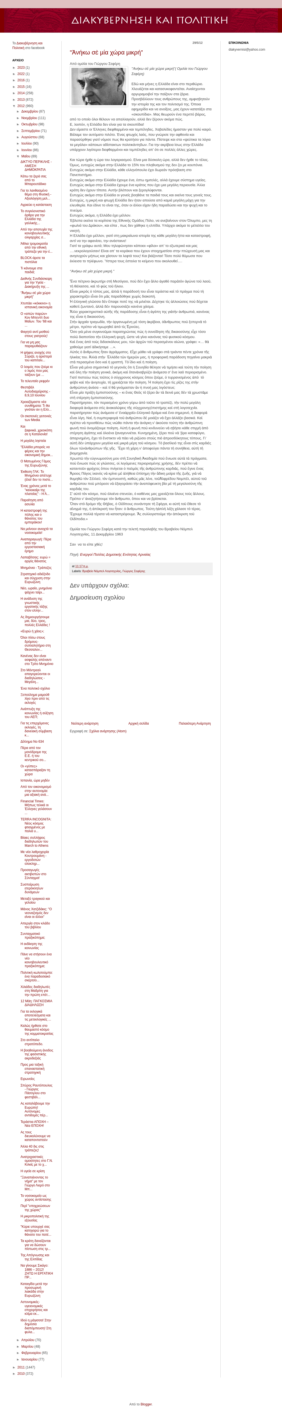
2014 (22, 93)
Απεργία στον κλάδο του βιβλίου (35, 925)
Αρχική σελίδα (138, 723)
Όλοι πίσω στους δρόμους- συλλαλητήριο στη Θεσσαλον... (36, 643)
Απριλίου (28, 1340)
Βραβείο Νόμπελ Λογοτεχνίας (101, 571)
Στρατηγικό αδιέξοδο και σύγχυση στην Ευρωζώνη (35, 578)
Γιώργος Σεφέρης (133, 571)
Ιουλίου (27, 143)
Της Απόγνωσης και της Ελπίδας (35, 1257)
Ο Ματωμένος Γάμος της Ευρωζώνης (36, 463)
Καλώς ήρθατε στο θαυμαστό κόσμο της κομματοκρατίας (37, 1030)
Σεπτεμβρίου (31, 131)
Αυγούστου (29, 137)
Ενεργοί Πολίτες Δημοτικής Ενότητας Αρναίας (115, 554)
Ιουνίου (27, 150)
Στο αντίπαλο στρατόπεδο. (32, 1042)
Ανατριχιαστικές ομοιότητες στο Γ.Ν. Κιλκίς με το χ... (37, 1161)
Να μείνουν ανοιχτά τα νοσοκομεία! (37, 531)
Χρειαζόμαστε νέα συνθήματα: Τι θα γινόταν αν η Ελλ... (36, 406)
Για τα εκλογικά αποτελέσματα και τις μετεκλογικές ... (36, 1015)
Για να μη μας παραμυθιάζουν (34, 344)
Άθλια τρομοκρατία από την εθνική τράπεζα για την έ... (37, 247)
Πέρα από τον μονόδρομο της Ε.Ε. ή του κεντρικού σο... (34, 754)
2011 (22, 1367)
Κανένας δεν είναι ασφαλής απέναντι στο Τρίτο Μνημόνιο (37, 660)
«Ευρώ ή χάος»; (32, 631)
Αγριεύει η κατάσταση (36, 205)
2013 (22, 100)
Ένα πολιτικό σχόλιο (35, 688)
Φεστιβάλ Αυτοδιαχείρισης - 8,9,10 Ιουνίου (35, 391)
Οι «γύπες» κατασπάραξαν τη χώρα (35, 770)
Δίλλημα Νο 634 (32, 741)
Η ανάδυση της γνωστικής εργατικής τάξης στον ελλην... (34, 604)
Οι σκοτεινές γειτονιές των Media (36, 418)
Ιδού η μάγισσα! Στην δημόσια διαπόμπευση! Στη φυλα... (36, 1326)
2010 (22, 1374)
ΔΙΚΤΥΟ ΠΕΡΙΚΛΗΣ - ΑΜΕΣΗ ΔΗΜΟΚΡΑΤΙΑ (36, 166)
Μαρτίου (27, 1346)
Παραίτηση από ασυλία (32, 502)
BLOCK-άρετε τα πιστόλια (33, 260)
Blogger (146, 1404)
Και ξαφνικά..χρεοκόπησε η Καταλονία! (36, 430)
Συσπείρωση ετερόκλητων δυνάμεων (32, 888)
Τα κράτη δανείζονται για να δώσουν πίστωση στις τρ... (36, 1245)
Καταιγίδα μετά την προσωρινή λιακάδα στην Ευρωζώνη (34, 1290)
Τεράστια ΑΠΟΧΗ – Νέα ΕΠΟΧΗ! (34, 1124)
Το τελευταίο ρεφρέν (35, 381)
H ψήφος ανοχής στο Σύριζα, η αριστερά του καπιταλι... (36, 356)
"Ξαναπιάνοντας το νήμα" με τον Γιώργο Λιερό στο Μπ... (35, 1183)
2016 (22, 80)
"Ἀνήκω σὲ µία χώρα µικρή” (106, 52)
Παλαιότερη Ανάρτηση (195, 723)
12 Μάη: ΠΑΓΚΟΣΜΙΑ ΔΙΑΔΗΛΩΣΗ (36, 1003)
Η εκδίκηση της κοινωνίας (31, 946)
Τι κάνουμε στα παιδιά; (31, 270)
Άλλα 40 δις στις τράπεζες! (32, 1148)
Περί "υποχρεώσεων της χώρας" (35, 1208)
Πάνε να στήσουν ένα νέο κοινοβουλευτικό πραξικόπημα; (36, 960)
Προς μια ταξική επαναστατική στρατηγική (32, 1068)
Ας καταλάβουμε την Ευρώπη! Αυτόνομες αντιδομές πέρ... (35, 1109)
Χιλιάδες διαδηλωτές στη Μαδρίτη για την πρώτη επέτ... (35, 991)
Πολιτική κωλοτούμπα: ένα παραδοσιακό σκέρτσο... (37, 976)
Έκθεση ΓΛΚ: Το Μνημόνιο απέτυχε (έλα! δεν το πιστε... (37, 476)
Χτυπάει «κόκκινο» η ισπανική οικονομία (36, 305)
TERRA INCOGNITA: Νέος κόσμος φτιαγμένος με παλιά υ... (36, 825)
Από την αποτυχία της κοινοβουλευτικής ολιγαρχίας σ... (36, 233)
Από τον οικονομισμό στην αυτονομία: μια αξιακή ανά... (36, 791)
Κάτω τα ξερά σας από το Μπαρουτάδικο (34, 180)
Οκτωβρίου (29, 124)
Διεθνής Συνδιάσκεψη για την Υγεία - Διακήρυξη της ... (36, 283)
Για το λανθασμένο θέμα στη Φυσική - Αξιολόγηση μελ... (36, 194)
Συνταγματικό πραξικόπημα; (33, 936)
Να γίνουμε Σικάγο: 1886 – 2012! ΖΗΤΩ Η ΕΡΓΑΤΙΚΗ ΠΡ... (37, 1271)
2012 (22, 106)
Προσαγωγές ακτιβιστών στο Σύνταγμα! (33, 874)
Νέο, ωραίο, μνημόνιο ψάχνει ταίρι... (36, 590)
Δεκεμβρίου (30, 111)
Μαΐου (26, 156)
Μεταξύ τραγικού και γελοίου (35, 900)
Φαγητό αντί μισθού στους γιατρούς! (35, 334)
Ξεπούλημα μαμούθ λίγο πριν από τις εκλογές (35, 699)
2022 (22, 74)
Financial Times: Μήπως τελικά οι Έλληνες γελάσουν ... (36, 807)
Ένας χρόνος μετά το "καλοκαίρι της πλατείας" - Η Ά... (36, 490)
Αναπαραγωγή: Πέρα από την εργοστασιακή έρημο (36, 545)
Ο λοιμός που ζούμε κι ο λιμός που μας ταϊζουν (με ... (37, 371)
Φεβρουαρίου (31, 1353)
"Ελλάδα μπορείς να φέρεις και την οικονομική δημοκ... (37, 451)
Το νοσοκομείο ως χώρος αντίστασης (36, 1197)
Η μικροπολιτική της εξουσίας (35, 1218)
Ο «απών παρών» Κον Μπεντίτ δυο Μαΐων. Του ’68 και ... (36, 319)
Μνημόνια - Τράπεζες (36, 568)
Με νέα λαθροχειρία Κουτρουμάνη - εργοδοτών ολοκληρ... (35, 858)
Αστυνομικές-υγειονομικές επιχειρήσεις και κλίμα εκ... (34, 1308)
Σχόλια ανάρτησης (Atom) (107, 731)
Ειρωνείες (28, 1079)
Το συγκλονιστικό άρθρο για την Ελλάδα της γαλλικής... (33, 217)
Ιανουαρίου (30, 1359)
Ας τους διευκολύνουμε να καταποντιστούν (35, 1136)
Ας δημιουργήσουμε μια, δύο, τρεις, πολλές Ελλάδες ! (35, 621)
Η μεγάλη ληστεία (33, 441)
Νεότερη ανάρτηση (84, 723)
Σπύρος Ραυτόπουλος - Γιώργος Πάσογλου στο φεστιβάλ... (37, 1091)
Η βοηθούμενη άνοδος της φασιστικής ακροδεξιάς (37, 1054)
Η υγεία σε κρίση (33, 1171)
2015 (22, 87)
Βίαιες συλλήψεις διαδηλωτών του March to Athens (34, 842)
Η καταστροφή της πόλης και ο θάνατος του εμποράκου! (34, 516)
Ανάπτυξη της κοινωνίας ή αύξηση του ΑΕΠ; (37, 713)
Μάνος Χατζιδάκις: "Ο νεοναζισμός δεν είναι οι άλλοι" (36, 913)
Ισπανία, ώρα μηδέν (35, 780)
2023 (22, 68)
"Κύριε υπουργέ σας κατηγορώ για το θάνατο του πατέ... (36, 1231)
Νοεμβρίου (29, 118)
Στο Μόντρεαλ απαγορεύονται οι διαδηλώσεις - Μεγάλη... (35, 676)
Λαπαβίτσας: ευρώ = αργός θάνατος (35, 559)
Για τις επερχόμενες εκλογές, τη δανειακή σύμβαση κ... (36, 729)
